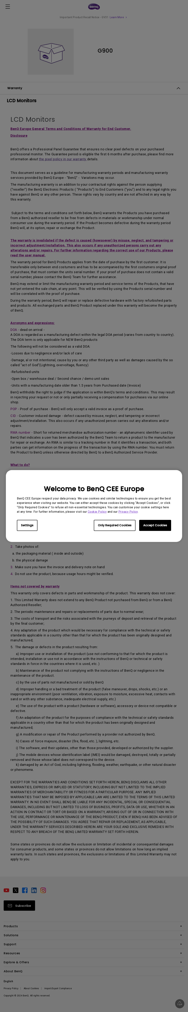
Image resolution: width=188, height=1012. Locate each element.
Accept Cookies (155, 525)
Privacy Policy (128, 511)
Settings (27, 525)
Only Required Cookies (114, 525)
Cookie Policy (97, 511)
